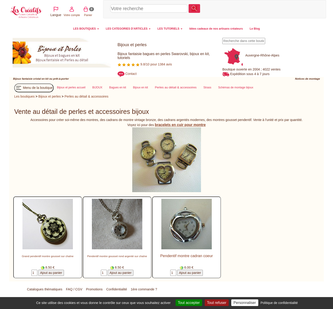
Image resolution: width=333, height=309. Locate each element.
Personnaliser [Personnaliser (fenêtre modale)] (245, 303)
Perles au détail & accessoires (86, 96)
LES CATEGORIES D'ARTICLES (128, 28)
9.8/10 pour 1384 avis (145, 64)
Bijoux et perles (49, 96)
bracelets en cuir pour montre (180, 125)
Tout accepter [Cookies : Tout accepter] (189, 303)
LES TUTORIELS (169, 28)
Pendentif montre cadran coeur (186, 256)
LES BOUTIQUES (86, 28)
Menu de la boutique (34, 87)
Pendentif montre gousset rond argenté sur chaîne (117, 256)
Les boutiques (24, 96)
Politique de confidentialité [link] (279, 303)
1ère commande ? (144, 289)
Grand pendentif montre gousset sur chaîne (48, 256)
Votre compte (282, 8)
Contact (131, 74)
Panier (298, 8)
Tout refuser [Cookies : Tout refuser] (216, 303)
